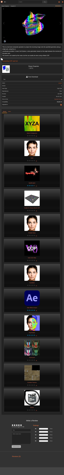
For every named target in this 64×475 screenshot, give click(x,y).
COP (10, 61)
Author (9, 111)
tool (17, 61)
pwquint (60, 83)
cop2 (14, 61)
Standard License (58, 99)
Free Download (32, 77)
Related (4, 111)
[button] (5, 2)
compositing (5, 61)
